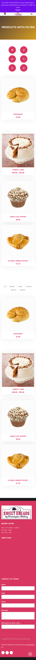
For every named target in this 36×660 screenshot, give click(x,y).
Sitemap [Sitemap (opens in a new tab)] (3, 641)
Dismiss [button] (18, 10)
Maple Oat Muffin (18, 217)
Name (4, 584)
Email (4, 593)
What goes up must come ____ (12, 623)
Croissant (18, 114)
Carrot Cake (18, 170)
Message (4, 610)
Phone (4, 602)
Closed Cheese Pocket (18, 261)
